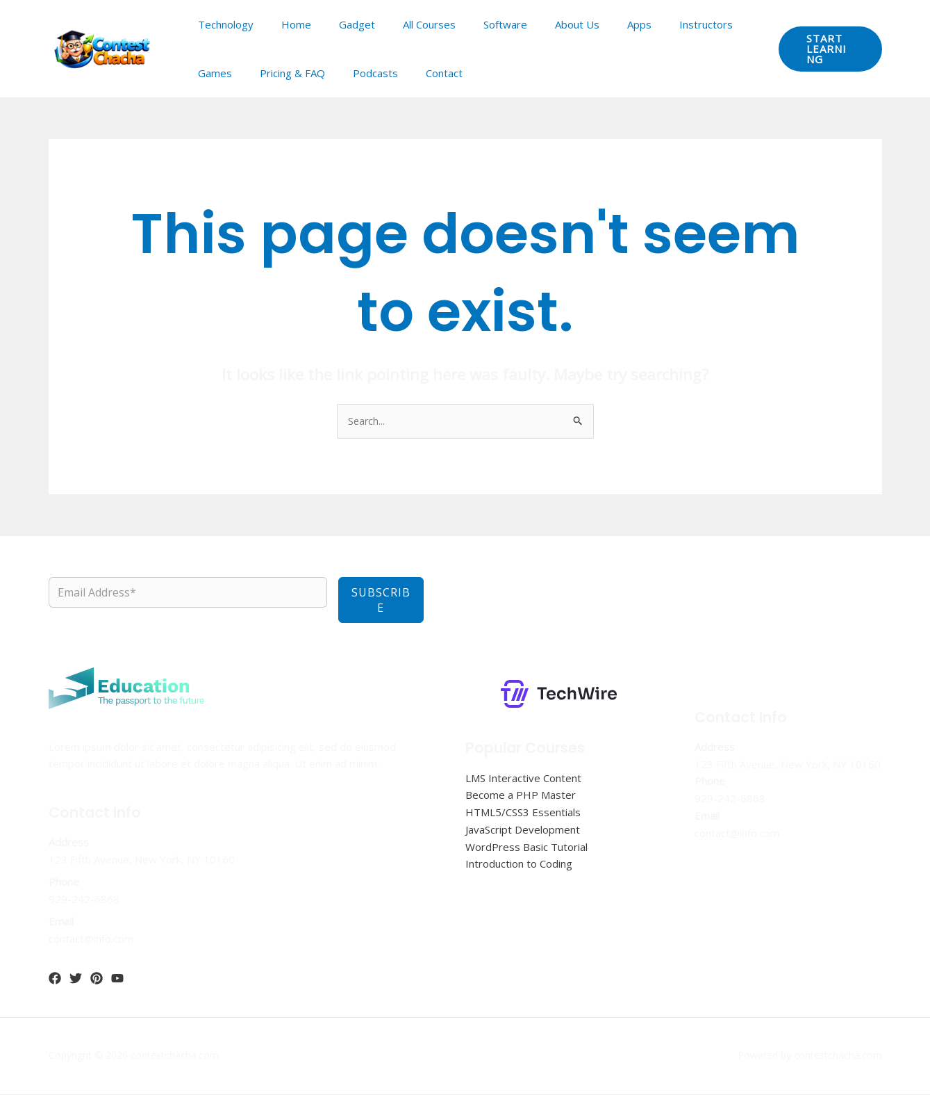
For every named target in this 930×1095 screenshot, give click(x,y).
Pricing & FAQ (227, 73)
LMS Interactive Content (523, 779)
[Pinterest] (96, 979)
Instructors (654, 24)
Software (474, 24)
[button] (825, 48)
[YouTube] (117, 979)
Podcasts (303, 73)
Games (718, 24)
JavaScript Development (522, 830)
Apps (594, 24)
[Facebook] (55, 979)
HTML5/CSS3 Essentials (523, 813)
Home (286, 24)
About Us (539, 24)
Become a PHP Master (520, 796)
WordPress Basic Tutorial (526, 847)
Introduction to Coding (518, 865)
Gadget (340, 24)
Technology (222, 24)
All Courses (405, 24)
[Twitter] (75, 979)
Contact (365, 73)
